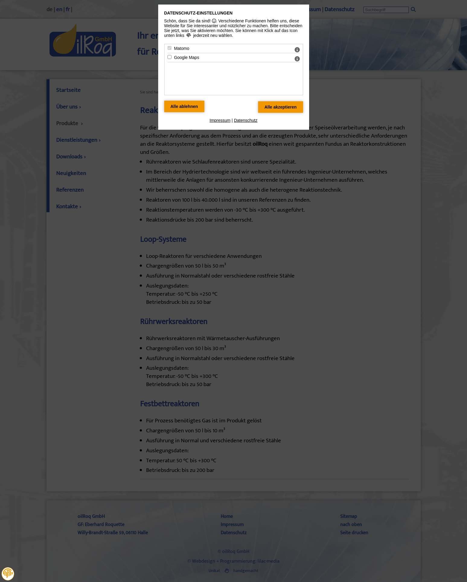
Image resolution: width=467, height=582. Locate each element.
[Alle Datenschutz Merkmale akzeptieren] (280, 107)
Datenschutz (245, 120)
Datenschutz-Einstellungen (198, 13)
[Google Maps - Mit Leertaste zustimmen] (169, 57)
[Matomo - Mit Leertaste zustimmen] (169, 48)
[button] (8, 573)
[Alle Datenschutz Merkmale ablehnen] (184, 106)
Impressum (220, 120)
